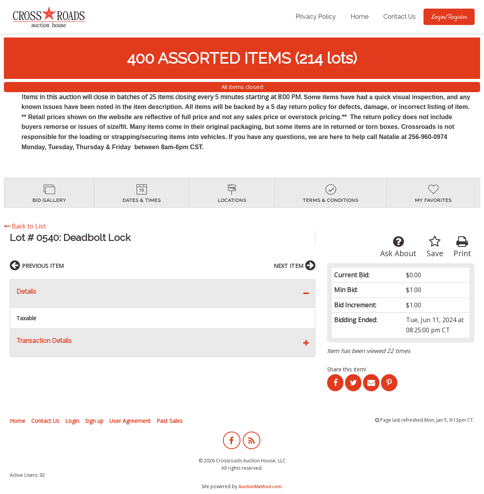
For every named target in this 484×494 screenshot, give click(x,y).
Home (359, 16)
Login (72, 420)
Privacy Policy (315, 16)
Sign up (94, 420)
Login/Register (449, 16)
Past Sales (170, 420)
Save (435, 247)
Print (462, 247)
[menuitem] (315, 16)
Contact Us (399, 16)
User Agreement (130, 420)
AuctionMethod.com (259, 486)
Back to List (25, 226)
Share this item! (346, 369)
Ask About (398, 247)
